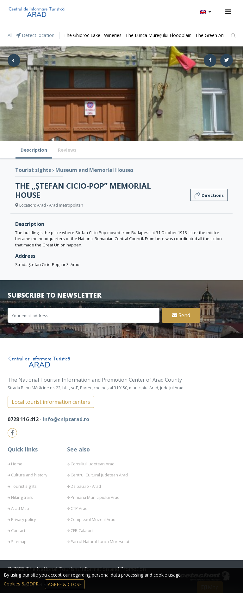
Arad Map (20, 508)
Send (181, 315)
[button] (206, 12)
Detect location (35, 35)
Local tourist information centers (51, 401)
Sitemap (19, 541)
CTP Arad (79, 508)
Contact (18, 530)
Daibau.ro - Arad (86, 486)
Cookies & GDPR (22, 584)
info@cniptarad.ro (66, 419)
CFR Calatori (82, 530)
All (10, 35)
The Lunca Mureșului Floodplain (158, 35)
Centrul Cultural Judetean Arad (99, 475)
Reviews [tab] (67, 150)
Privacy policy (23, 519)
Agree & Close (65, 584)
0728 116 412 (24, 419)
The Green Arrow (213, 35)
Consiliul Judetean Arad (93, 464)
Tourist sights (33, 169)
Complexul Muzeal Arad (93, 519)
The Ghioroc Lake (82, 35)
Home (16, 464)
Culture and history (29, 475)
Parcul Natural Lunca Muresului (100, 541)
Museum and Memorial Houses (94, 169)
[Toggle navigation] (228, 12)
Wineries (113, 35)
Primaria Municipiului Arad (95, 497)
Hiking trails (22, 497)
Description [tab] (34, 150)
